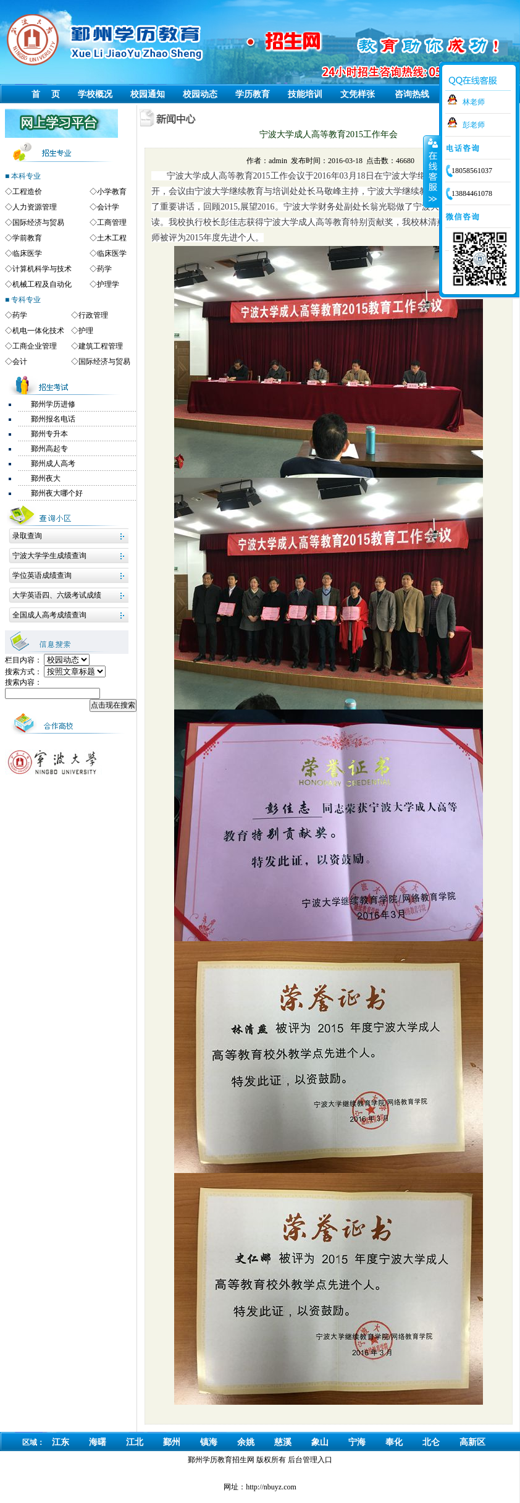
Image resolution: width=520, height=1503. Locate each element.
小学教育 (112, 191)
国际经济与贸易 (38, 222)
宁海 (357, 1442)
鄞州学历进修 (53, 404)
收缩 (431, 171)
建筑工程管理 (100, 346)
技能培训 (305, 94)
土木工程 (112, 238)
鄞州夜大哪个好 (57, 493)
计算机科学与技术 (42, 269)
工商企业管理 (34, 346)
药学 (104, 269)
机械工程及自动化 (42, 284)
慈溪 (282, 1442)
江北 (134, 1442)
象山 (320, 1442)
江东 (60, 1442)
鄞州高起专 (49, 448)
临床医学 (27, 253)
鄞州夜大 (46, 478)
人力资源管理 (34, 207)
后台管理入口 (310, 1459)
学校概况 (95, 94)
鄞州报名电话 (53, 419)
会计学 (108, 207)
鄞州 (171, 1442)
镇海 (208, 1442)
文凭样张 (357, 94)
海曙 (97, 1442)
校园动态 (200, 94)
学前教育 (27, 238)
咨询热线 (412, 94)
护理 (85, 330)
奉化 (394, 1442)
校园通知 (147, 94)
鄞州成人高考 (53, 463)
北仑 (431, 1442)
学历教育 (252, 94)
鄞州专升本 (49, 434)
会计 (19, 361)
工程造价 (27, 191)
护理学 (108, 284)
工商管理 (112, 222)
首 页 (45, 94)
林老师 (474, 102)
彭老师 (474, 125)
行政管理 (93, 315)
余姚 (245, 1442)
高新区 (472, 1442)
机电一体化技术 (38, 330)
